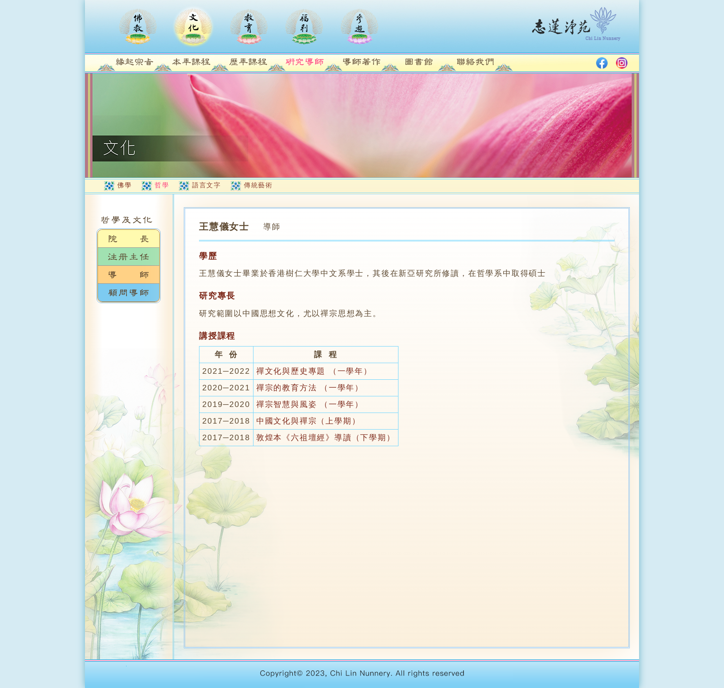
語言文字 (206, 185)
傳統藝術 (258, 185)
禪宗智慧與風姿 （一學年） (309, 404)
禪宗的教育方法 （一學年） (309, 387)
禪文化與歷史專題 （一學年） (314, 371)
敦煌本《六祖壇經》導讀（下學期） (325, 437)
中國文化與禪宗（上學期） (308, 421)
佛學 (124, 185)
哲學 (162, 185)
